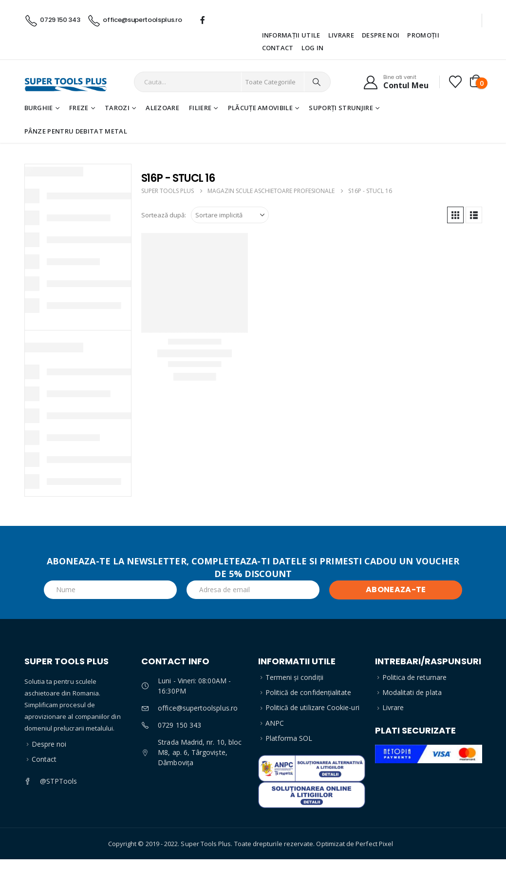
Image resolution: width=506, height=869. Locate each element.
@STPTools (58, 781)
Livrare (341, 35)
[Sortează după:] (230, 215)
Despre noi (380, 35)
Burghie (38, 107)
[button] (455, 215)
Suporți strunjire (341, 107)
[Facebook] (202, 20)
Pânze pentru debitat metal (75, 131)
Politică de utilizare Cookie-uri (312, 707)
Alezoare (162, 107)
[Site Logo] (62, 82)
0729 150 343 (179, 725)
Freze (79, 107)
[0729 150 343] (52, 20)
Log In (312, 47)
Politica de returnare (414, 677)
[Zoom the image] (311, 760)
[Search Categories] (272, 82)
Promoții (423, 35)
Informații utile (291, 35)
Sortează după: (163, 215)
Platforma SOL (289, 738)
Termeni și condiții (294, 677)
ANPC (274, 723)
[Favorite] (455, 82)
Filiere (200, 107)
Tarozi (117, 107)
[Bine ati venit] (395, 82)
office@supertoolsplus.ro (198, 708)
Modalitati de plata (412, 692)
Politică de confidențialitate (308, 692)
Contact (278, 47)
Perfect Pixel (374, 843)
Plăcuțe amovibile (260, 107)
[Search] (316, 82)
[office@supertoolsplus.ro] (134, 20)
